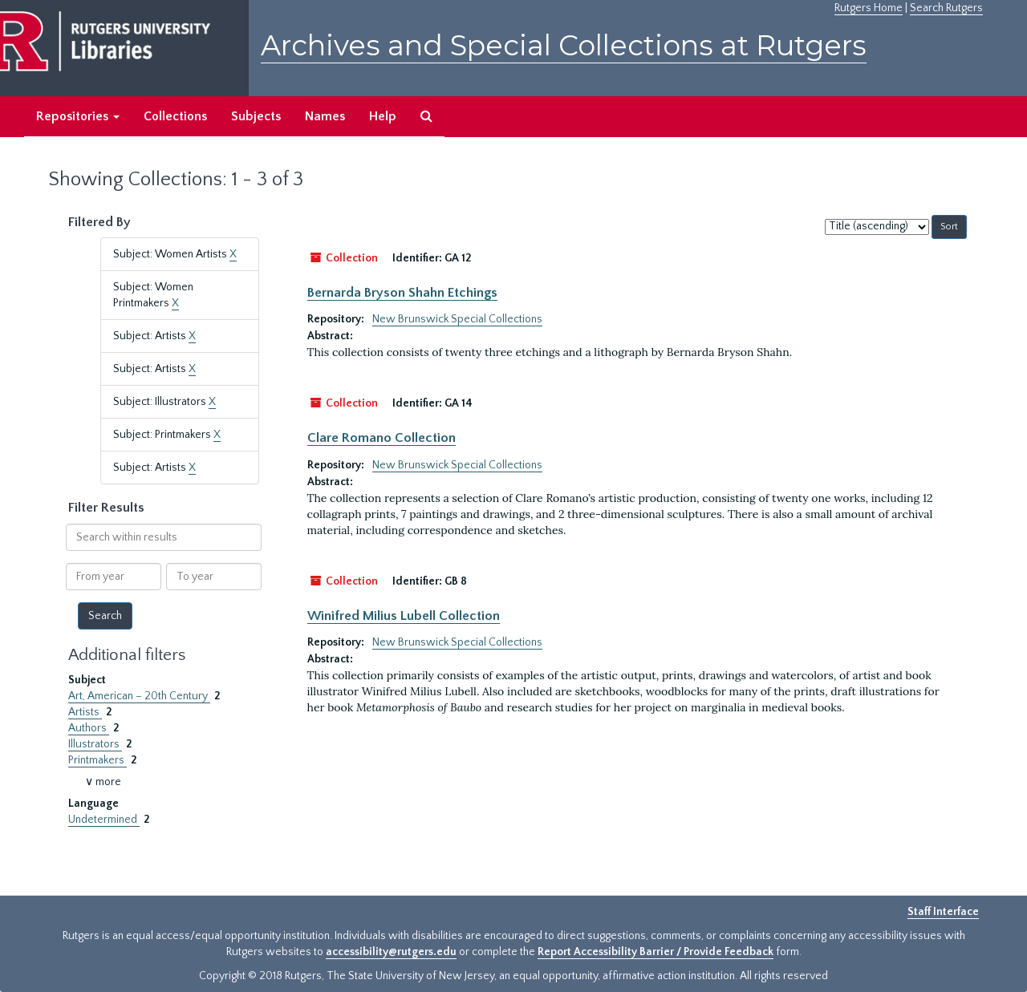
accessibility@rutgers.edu (391, 951)
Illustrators (95, 744)
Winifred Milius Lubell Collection (403, 616)
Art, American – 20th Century (139, 696)
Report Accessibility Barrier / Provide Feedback (655, 951)
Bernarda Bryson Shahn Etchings (402, 292)
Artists (85, 712)
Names (325, 116)
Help (382, 116)
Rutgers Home (868, 8)
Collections (175, 116)
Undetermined (104, 819)
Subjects (256, 116)
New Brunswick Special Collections (457, 319)
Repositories (78, 116)
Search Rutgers (946, 8)
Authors (88, 728)
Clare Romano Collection (381, 438)
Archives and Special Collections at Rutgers (564, 45)
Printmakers (97, 760)
